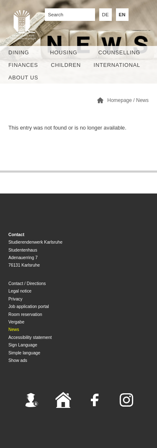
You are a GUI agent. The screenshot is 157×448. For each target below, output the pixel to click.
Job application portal (28, 306)
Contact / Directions (27, 283)
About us (23, 77)
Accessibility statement (30, 337)
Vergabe (16, 322)
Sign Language (22, 345)
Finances (23, 65)
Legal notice (19, 291)
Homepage (119, 100)
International (117, 65)
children (66, 65)
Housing (63, 52)
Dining (18, 52)
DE (105, 14)
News (142, 100)
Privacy (15, 299)
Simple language (24, 353)
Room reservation (25, 314)
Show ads (17, 360)
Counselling (119, 52)
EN (122, 14)
